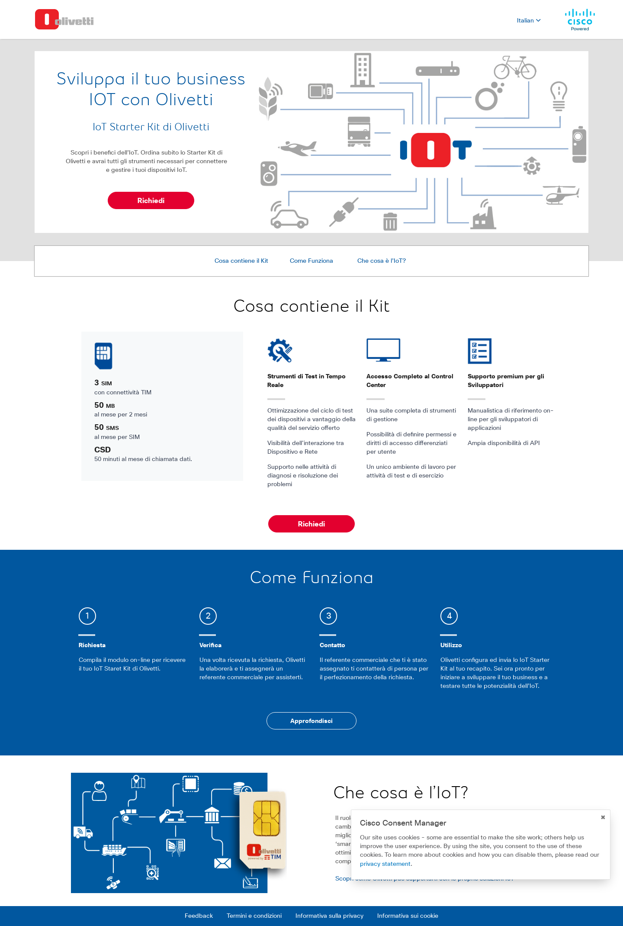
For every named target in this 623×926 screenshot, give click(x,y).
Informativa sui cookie (407, 916)
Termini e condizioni (254, 916)
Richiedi (151, 200)
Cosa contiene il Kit (241, 261)
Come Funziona (311, 261)
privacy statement (385, 864)
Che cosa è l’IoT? (381, 261)
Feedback (199, 916)
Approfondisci (311, 721)
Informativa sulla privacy (329, 916)
